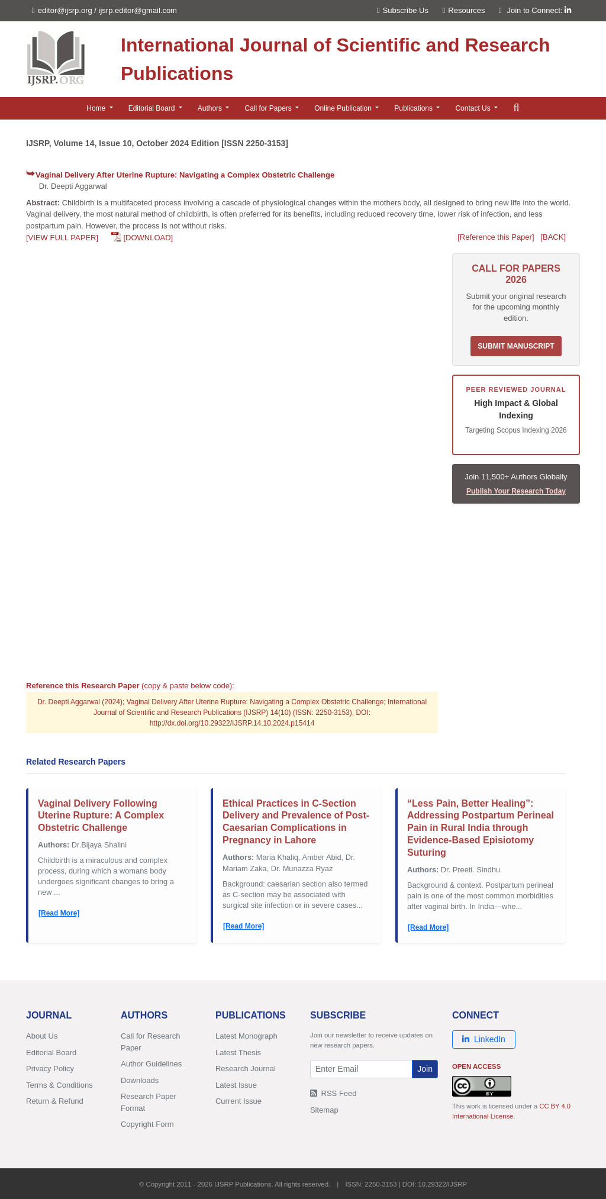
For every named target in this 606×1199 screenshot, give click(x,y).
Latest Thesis (238, 1052)
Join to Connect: (539, 10)
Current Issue (238, 1101)
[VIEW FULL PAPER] (62, 237)
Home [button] (96, 108)
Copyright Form (147, 1124)
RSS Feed (333, 1093)
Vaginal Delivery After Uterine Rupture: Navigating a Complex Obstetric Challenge (185, 174)
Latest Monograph (246, 1036)
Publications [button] (414, 108)
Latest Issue (236, 1085)
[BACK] (553, 237)
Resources (464, 10)
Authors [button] (211, 108)
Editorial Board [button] (152, 108)
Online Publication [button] (343, 108)
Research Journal (245, 1068)
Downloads (140, 1080)
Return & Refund (54, 1101)
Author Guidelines (151, 1063)
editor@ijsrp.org (65, 10)
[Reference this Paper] (495, 237)
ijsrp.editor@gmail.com (138, 10)
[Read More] (58, 913)
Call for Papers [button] (269, 108)
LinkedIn (483, 1039)
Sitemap (324, 1109)
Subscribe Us (402, 10)
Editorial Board (51, 1052)
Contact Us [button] (473, 108)
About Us (41, 1036)
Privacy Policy (50, 1068)
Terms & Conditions (59, 1085)
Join (425, 1069)
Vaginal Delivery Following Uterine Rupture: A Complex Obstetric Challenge (101, 815)
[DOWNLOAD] (148, 237)
